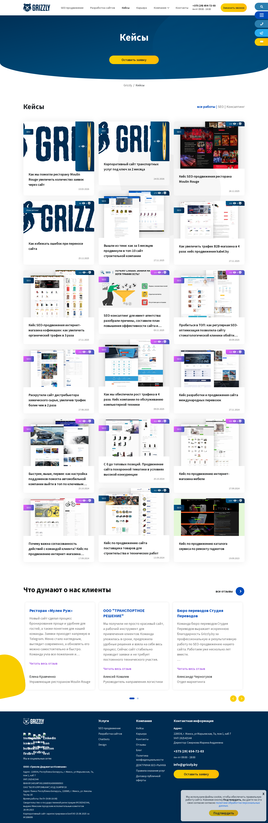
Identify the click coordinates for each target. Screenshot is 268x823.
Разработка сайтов (102, 7)
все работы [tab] (206, 106)
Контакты (182, 7)
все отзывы (224, 591)
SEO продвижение (72, 7)
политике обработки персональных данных (238, 804)
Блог (139, 750)
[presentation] (233, 698)
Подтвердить (223, 813)
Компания (160, 7)
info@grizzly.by (185, 764)
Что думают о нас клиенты (67, 589)
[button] (132, 698)
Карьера (141, 7)
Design (102, 744)
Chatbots (104, 739)
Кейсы (126, 7)
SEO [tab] (221, 106)
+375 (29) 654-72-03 (204, 5)
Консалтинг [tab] (235, 106)
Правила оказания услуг (150, 770)
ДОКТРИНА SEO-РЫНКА (151, 765)
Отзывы (141, 744)
